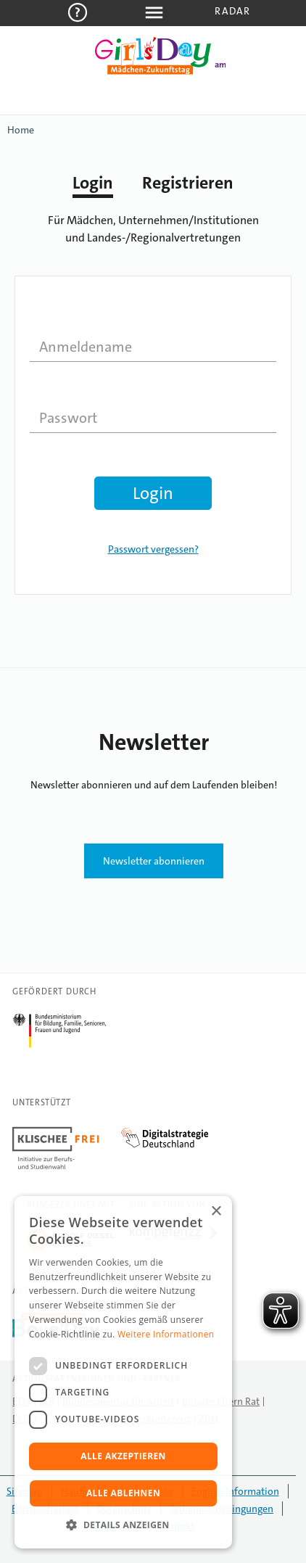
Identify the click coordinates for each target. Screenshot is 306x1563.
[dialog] (123, 1372)
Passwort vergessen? (153, 549)
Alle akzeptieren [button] (123, 1456)
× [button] (215, 1211)
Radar (232, 10)
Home (20, 129)
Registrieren (187, 182)
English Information (235, 1491)
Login (93, 182)
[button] (123, 1525)
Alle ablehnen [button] (123, 1493)
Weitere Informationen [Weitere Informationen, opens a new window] (166, 1334)
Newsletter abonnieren (153, 860)
